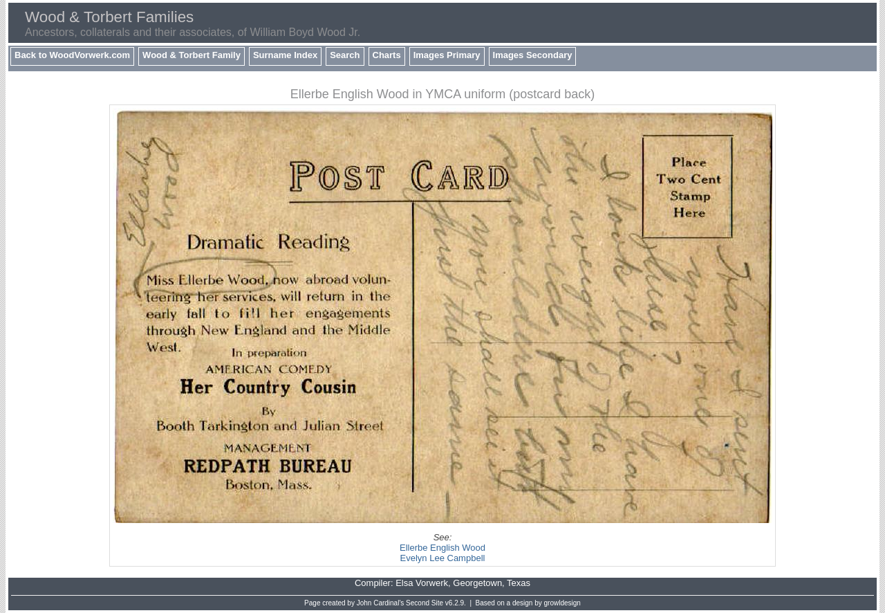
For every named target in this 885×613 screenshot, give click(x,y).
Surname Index (285, 55)
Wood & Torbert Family (191, 55)
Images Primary (447, 55)
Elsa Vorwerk (421, 583)
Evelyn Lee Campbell (442, 558)
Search (345, 55)
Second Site (424, 603)
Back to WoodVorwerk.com (72, 55)
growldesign (562, 603)
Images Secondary (532, 55)
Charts (387, 55)
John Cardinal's (380, 603)
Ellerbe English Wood (442, 547)
